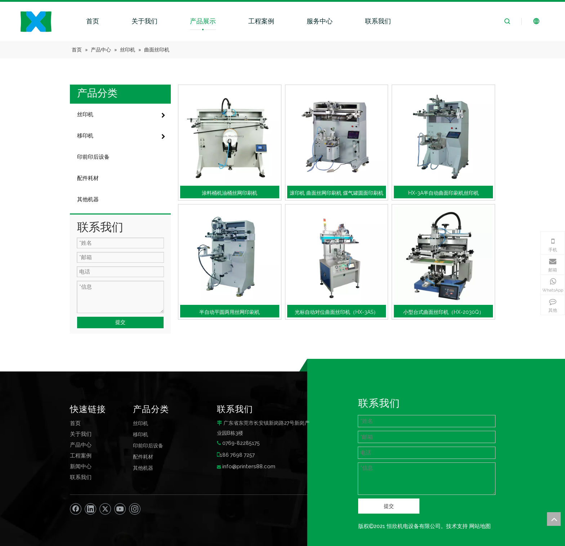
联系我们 (378, 21)
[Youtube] (120, 509)
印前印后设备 (148, 445)
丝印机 (140, 423)
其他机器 (143, 467)
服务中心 (320, 21)
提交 (120, 322)
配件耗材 (143, 456)
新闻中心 (81, 466)
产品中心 (81, 445)
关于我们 (144, 21)
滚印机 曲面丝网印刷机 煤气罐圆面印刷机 (336, 193)
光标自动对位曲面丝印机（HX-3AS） (336, 312)
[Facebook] (75, 509)
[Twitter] (105, 509)
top (554, 519)
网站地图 (480, 526)
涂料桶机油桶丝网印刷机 (229, 193)
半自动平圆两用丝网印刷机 (229, 312)
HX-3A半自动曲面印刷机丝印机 (443, 193)
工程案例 (261, 21)
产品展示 (203, 21)
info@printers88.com (248, 466)
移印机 (140, 434)
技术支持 (457, 526)
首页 (92, 21)
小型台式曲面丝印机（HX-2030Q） (443, 312)
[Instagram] (135, 509)
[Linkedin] (90, 509)
